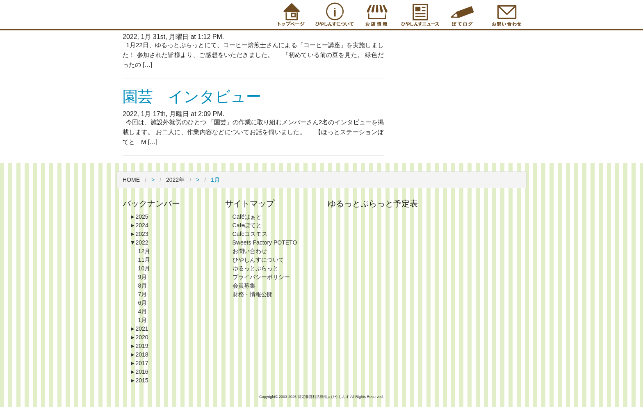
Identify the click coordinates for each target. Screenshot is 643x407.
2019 (139, 346)
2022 (139, 242)
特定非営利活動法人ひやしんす (324, 397)
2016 (139, 371)
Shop (376, 14)
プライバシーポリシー (261, 277)
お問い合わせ (250, 251)
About (333, 14)
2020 (139, 337)
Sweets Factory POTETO (265, 242)
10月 (144, 268)
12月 (144, 251)
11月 (144, 259)
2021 (139, 328)
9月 (142, 277)
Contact (505, 14)
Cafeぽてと (247, 225)
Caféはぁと (247, 216)
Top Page (290, 14)
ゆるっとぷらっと (255, 268)
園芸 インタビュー (192, 96)
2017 (139, 363)
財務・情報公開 (253, 294)
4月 (142, 311)
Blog (462, 14)
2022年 (175, 179)
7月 (142, 294)
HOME (131, 179)
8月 (142, 285)
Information (419, 14)
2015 (139, 380)
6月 (142, 303)
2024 (139, 225)
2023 (139, 234)
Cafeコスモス (250, 234)
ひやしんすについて (258, 259)
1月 (142, 320)
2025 (139, 216)
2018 (139, 354)
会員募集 (244, 285)
